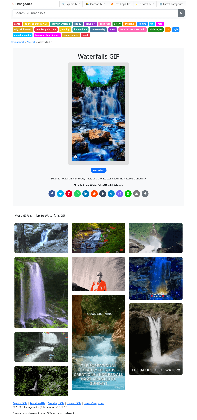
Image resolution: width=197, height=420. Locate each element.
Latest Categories (94, 403)
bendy (77, 23)
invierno (129, 23)
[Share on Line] (128, 193)
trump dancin (70, 35)
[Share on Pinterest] (68, 193)
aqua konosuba (22, 35)
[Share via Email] (136, 193)
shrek (85, 35)
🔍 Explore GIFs (71, 4)
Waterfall (31, 41)
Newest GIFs (74, 403)
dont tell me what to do (132, 29)
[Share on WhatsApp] (77, 193)
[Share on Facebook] (51, 193)
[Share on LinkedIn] (85, 193)
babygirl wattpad (60, 23)
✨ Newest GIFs (145, 4)
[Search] (181, 13)
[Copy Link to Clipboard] (145, 193)
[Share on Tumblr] (102, 193)
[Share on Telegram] (111, 193)
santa (17, 23)
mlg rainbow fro (22, 29)
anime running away (36, 23)
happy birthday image (47, 35)
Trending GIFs (56, 403)
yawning (65, 29)
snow (112, 29)
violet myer (156, 29)
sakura (142, 23)
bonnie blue (80, 29)
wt (151, 23)
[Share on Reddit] (94, 193)
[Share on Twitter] (60, 193)
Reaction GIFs (37, 403)
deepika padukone (46, 29)
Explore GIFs (20, 403)
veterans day (98, 29)
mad (160, 23)
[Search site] (95, 13)
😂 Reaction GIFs (95, 4)
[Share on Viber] (119, 193)
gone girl (90, 23)
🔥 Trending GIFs (120, 4)
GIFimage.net (17, 41)
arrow (117, 23)
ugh (176, 29)
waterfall (98, 170)
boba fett (105, 23)
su (168, 29)
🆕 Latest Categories (171, 4)
